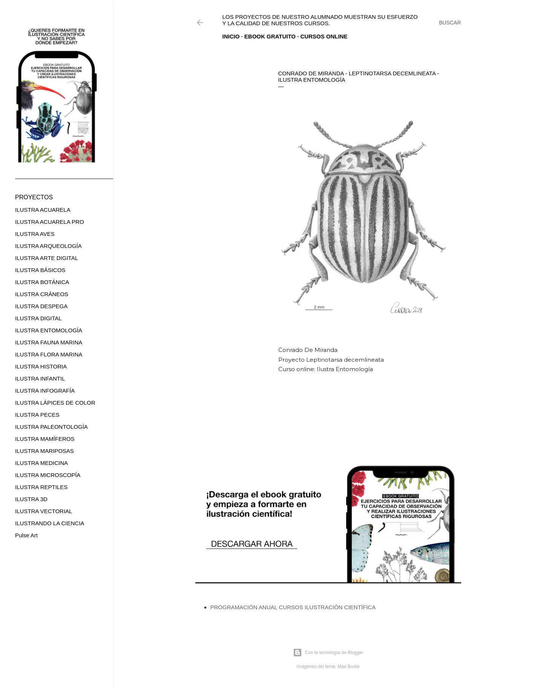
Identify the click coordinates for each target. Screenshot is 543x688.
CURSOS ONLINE (324, 36)
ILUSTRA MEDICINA (41, 463)
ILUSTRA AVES (35, 234)
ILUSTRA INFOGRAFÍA (45, 390)
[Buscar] (450, 23)
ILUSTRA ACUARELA (43, 209)
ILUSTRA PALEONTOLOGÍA (51, 427)
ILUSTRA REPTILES (41, 487)
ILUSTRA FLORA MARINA (48, 354)
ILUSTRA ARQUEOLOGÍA (48, 246)
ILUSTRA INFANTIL (40, 378)
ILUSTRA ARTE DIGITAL (46, 258)
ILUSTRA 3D (31, 499)
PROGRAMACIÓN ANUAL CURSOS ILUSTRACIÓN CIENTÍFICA (293, 607)
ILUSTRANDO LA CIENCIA (49, 523)
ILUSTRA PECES (37, 414)
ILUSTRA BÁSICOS (40, 270)
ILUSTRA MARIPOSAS (44, 451)
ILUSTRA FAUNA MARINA (48, 342)
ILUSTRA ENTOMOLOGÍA (48, 330)
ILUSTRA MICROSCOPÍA (47, 475)
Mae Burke (348, 666)
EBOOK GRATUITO (270, 36)
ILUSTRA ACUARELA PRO (49, 222)
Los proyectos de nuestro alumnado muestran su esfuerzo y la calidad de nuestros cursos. (320, 20)
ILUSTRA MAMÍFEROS (45, 439)
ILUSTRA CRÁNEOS (41, 294)
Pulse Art (26, 535)
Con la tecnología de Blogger (328, 652)
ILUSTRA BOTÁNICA (42, 282)
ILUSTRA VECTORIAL (43, 511)
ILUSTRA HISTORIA (41, 366)
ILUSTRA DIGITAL (38, 318)
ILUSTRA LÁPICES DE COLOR (55, 402)
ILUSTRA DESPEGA (41, 306)
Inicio (231, 36)
